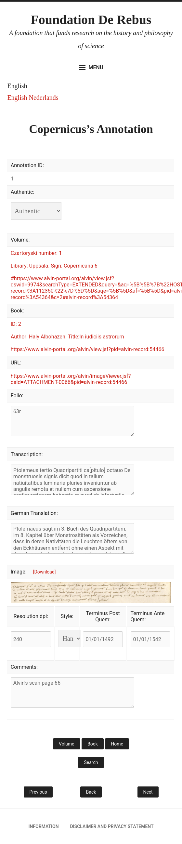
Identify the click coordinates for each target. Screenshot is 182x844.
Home (117, 743)
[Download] (44, 571)
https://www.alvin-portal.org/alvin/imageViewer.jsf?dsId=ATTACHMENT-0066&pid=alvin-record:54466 (71, 379)
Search (91, 762)
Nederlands (43, 97)
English (17, 97)
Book (92, 743)
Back (91, 792)
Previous (38, 792)
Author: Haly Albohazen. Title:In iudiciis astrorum (67, 337)
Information (43, 826)
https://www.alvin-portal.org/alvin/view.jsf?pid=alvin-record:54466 (87, 349)
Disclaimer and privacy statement (111, 826)
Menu (91, 67)
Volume (66, 743)
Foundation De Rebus (91, 19)
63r (72, 421)
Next (148, 792)
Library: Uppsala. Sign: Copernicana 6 (54, 266)
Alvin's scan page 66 (72, 692)
